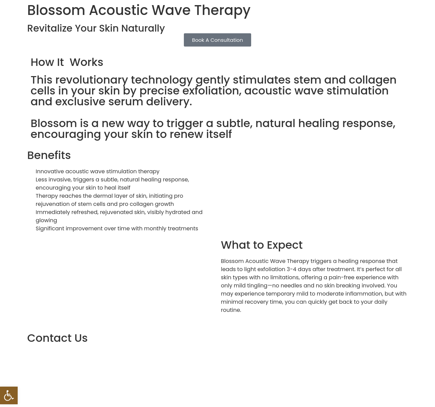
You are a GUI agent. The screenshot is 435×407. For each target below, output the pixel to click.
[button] (9, 395)
